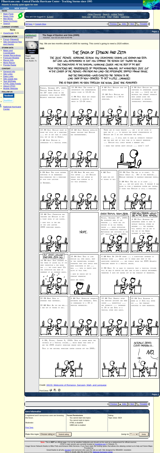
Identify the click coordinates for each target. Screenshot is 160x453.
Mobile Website (10, 88)
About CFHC (9, 86)
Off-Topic (29, 24)
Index (122, 24)
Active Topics (117, 14)
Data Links (8, 76)
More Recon (9, 62)
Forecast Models (11, 58)
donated (68, 450)
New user (86, 17)
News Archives (10, 21)
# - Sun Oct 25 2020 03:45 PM (57, 38)
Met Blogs (8, 18)
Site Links (8, 74)
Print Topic (29, 427)
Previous (112, 24)
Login (6, 8)
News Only (8, 16)
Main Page (8, 14)
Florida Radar (9, 65)
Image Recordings (12, 55)
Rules (116, 17)
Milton (88, 11)
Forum (6, 39)
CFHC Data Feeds (12, 83)
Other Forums (94, 14)
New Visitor (21, 8)
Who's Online (99, 17)
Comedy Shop (40, 24)
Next (131, 24)
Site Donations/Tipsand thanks (12, 43)
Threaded (142, 24)
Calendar (125, 17)
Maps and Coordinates (9, 51)
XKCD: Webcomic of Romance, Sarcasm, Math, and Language (76, 385)
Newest (14, 39)
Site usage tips (10, 79)
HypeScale (8, 33)
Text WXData (9, 81)
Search (6, 23)
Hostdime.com (100, 444)
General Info (9, 71)
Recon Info (8, 60)
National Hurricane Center (103, 452)
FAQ (109, 17)
